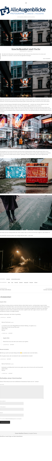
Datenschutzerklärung (10, 418)
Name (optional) (2, 401)
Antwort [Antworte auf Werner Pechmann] (10, 333)
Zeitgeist (35, 282)
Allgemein (8, 279)
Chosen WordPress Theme (21, 433)
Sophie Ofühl (3, 302)
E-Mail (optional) (2, 406)
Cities (12, 282)
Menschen (31, 282)
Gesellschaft (26, 282)
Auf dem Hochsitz (47, 289)
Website (1, 412)
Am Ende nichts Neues (5, 289)
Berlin (9, 282)
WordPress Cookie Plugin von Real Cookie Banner (11, 436)
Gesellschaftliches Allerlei (15, 279)
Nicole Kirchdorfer (4, 349)
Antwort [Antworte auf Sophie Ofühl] (9, 317)
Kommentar (2, 384)
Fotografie (16, 282)
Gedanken (21, 282)
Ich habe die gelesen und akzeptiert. (11, 418)
